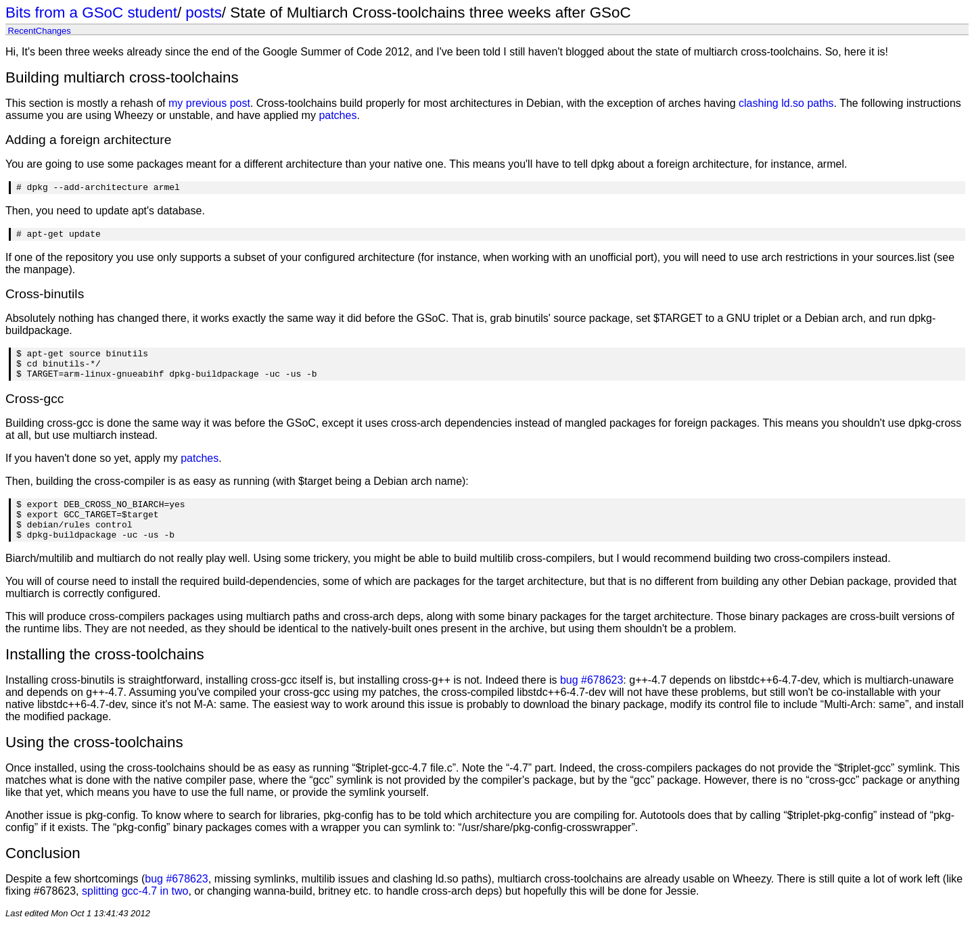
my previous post (209, 103)
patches (337, 115)
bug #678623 (591, 698)
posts (203, 12)
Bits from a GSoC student (91, 12)
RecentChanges (39, 30)
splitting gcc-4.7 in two (135, 909)
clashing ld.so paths (786, 103)
